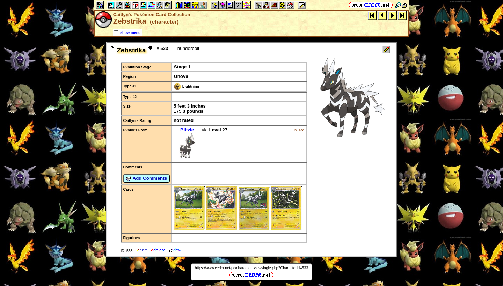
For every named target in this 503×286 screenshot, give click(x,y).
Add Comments (146, 178)
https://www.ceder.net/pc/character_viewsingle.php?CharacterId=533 (251, 268)
